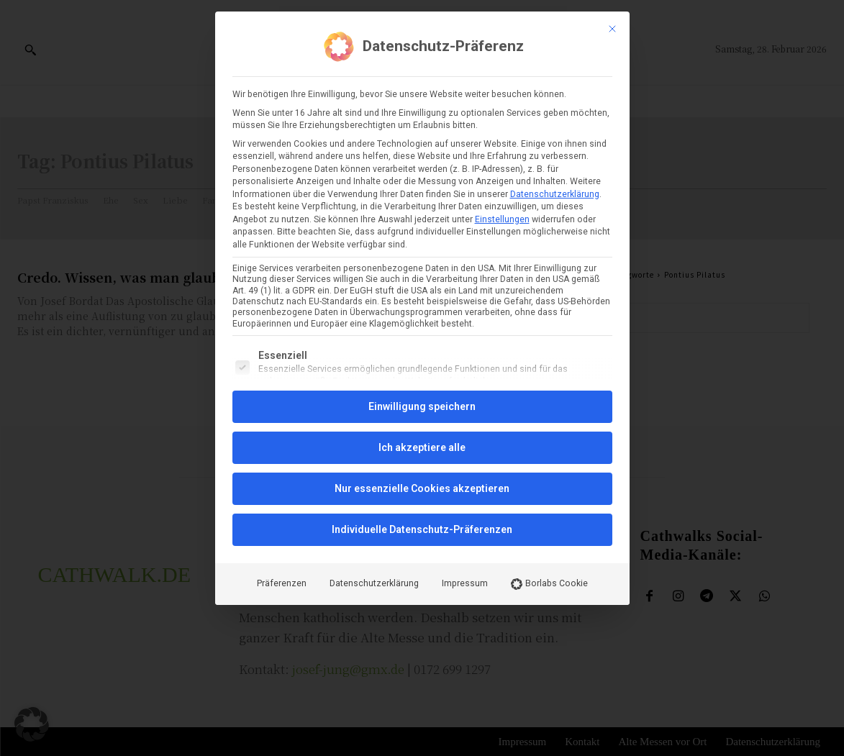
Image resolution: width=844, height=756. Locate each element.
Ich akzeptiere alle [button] (422, 340)
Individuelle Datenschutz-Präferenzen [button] (422, 422)
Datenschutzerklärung (554, 86)
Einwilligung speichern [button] (422, 299)
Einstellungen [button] (502, 111)
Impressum (465, 476)
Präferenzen (282, 476)
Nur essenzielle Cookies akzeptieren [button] (422, 381)
